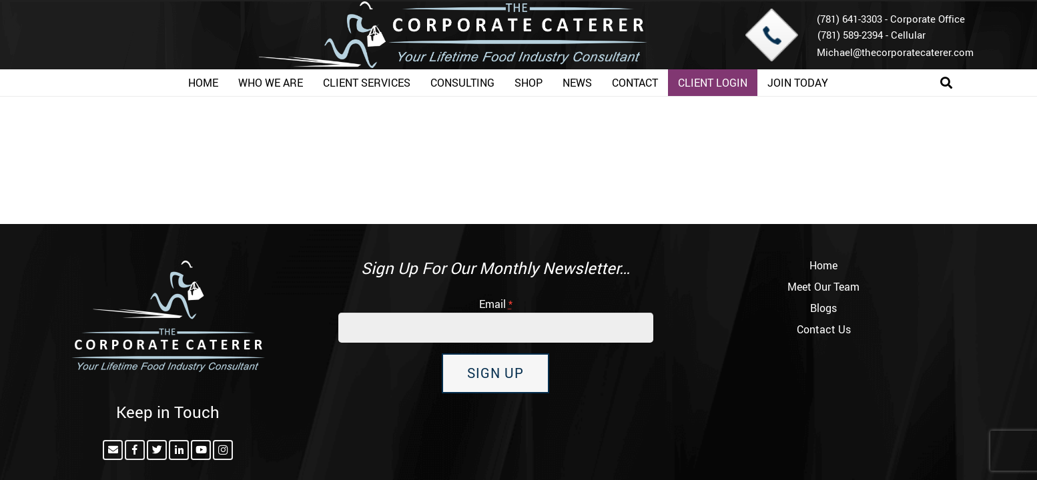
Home (823, 265)
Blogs (823, 308)
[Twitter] (157, 450)
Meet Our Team (823, 286)
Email (495, 304)
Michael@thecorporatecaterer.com (895, 52)
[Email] (113, 450)
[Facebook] (135, 450)
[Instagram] (223, 450)
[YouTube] (201, 450)
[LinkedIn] (179, 450)
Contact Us (824, 329)
